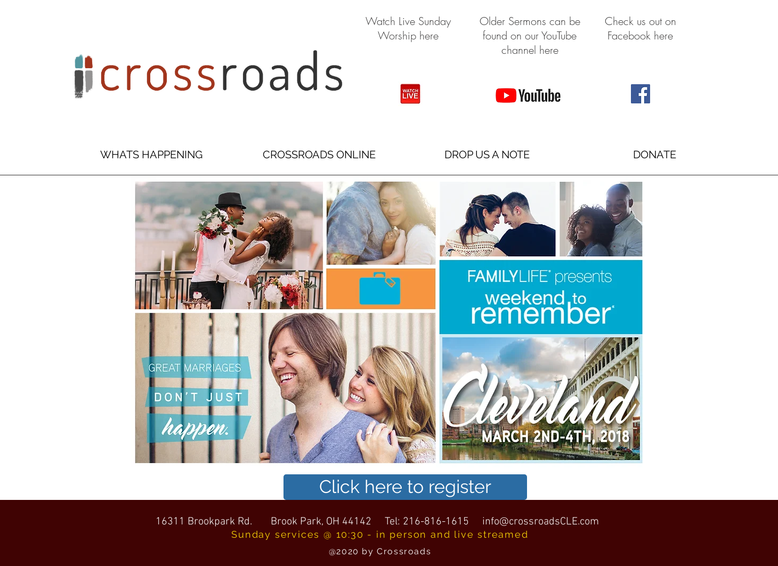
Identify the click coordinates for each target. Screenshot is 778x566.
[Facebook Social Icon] (640, 93)
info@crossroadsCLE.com (540, 521)
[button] (151, 154)
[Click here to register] (405, 487)
